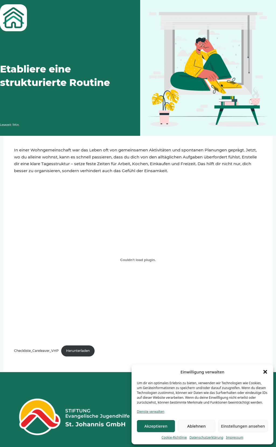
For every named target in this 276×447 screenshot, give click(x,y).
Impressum (234, 437)
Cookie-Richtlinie (174, 437)
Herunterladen (78, 351)
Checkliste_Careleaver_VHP (36, 351)
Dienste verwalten (150, 411)
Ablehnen (196, 426)
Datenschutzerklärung (206, 437)
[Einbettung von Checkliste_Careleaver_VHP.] (138, 260)
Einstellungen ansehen (243, 426)
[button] (265, 372)
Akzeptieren (155, 426)
